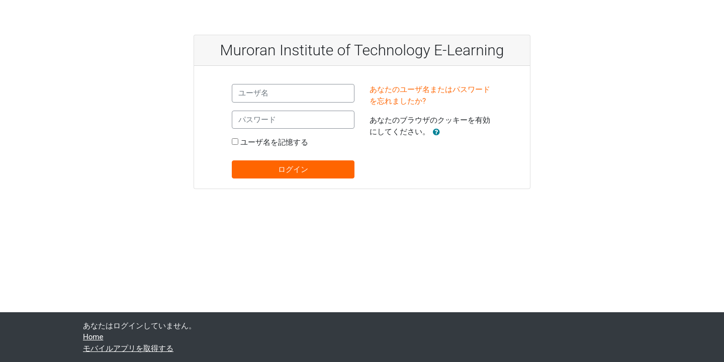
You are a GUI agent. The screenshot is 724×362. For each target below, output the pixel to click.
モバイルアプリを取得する (128, 348)
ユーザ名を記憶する (274, 142)
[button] (438, 132)
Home (93, 336)
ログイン (293, 169)
